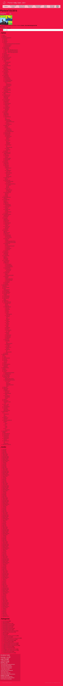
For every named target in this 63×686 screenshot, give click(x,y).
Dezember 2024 (5, 471)
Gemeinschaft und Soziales (7, 134)
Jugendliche (7, 107)
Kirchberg (8, 327)
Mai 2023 (4, 494)
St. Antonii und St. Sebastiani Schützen (8, 141)
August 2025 (5, 461)
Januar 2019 (4, 557)
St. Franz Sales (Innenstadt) (7, 100)
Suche (3, 35)
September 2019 (5, 548)
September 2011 (5, 616)
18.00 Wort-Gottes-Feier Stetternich (7, 670)
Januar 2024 (4, 484)
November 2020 (5, 531)
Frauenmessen (9, 265)
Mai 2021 (4, 523)
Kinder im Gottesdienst (8, 128)
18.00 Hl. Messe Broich (4, 671)
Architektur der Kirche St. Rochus (8, 193)
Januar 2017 (4, 587)
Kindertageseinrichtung (10, 241)
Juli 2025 (4, 462)
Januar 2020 (4, 543)
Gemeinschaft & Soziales (38, 6)
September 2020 (5, 533)
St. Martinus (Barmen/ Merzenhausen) (7, 231)
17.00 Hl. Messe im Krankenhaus (6, 668)
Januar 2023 (4, 499)
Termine (5, 40)
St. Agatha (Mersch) (6, 637)
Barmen (7, 308)
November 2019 (5, 545)
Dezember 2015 (5, 602)
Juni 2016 (4, 595)
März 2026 (4, 453)
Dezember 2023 (5, 486)
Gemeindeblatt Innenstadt (7, 624)
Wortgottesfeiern (9, 266)
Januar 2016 (4, 601)
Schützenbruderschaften (10, 380)
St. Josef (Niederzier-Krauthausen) (6, 219)
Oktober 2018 (5, 561)
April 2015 (4, 612)
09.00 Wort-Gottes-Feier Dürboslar (6, 676)
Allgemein (4, 622)
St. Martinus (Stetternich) (6, 76)
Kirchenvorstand (8, 45)
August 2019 (5, 549)
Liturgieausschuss (8, 80)
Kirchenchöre (7, 86)
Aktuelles (5, 39)
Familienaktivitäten (10, 131)
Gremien (5, 42)
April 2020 (4, 539)
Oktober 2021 (5, 517)
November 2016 (5, 589)
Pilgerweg (4, 634)
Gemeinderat (7, 77)
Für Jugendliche (7, 292)
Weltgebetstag (8, 373)
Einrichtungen (6, 48)
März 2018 (4, 570)
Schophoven (8, 334)
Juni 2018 (4, 566)
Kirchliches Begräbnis (6, 366)
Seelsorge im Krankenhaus (6, 436)
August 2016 (5, 593)
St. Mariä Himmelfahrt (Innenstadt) (6, 113)
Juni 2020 (4, 537)
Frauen (5, 371)
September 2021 (5, 518)
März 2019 (4, 555)
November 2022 (5, 501)
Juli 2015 (4, 609)
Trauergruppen (7, 406)
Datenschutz (10, 682)
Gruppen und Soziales (7, 210)
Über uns (6, 102)
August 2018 (5, 563)
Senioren (8, 247)
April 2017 (4, 583)
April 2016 (4, 598)
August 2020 (5, 534)
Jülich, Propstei (7, 321)
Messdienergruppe (10, 275)
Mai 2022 (4, 509)
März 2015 (4, 613)
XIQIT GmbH (58, 682)
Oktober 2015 (5, 605)
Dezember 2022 (5, 500)
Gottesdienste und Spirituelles (8, 205)
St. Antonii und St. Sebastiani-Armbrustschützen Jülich (10, 384)
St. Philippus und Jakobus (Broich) (7, 153)
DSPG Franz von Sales (7, 391)
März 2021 (4, 526)
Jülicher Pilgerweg (7, 302)
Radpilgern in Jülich (8, 345)
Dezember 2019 (5, 544)
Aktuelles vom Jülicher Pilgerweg (7, 304)
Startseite (4, 36)
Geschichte (7, 282)
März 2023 (4, 496)
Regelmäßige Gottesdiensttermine (10, 121)
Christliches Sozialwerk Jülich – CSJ (7, 402)
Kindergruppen (9, 130)
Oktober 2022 (5, 503)
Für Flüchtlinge (7, 375)
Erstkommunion (7, 358)
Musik (45, 6)
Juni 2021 (4, 522)
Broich (7, 310)
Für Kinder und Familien (6, 294)
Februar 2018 (5, 571)
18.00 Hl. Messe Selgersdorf (5, 672)
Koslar (7, 328)
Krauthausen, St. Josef (8, 330)
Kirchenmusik (7, 132)
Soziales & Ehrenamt (7, 109)
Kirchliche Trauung (6, 361)
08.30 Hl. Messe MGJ (4, 663)
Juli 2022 (4, 506)
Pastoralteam (6, 47)
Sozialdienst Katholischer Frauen (7, 397)
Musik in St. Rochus (7, 178)
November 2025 (5, 457)
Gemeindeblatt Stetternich (7, 628)
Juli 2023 (4, 492)
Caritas (5, 399)
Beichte (5, 362)
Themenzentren (7, 58)
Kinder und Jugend (7, 273)
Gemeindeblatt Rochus (6, 627)
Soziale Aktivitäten (8, 149)
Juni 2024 (4, 478)
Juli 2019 (4, 550)
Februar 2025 (5, 468)
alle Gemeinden (5, 621)
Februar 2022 (5, 512)
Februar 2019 (5, 556)
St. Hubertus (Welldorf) (6, 72)
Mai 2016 (4, 596)
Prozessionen (9, 237)
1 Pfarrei (6, 6)
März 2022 (4, 511)
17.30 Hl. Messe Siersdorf (5, 669)
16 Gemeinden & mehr (13, 6)
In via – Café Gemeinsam (6, 405)
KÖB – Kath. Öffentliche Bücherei (11, 49)
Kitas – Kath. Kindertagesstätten (11, 52)
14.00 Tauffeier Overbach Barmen (6, 666)
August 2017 (5, 578)
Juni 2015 (4, 610)
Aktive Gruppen (8, 158)
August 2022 (5, 505)
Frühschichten (6, 297)
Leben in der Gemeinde (7, 227)
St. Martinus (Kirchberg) (6, 253)
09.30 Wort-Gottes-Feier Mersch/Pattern (7, 677)
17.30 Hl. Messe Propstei (5, 658)
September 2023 (5, 489)
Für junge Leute (6, 426)
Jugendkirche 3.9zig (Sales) (7, 632)
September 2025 (5, 460)
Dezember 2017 (5, 573)
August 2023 (5, 490)
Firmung (5, 359)
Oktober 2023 (5, 488)
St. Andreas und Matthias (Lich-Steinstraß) (7, 96)
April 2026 (4, 451)
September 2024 (5, 475)
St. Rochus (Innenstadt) (6, 162)
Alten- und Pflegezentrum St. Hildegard (9, 190)
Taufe (5, 356)
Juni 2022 (4, 507)
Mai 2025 (4, 465)
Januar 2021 (4, 528)
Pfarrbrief (5, 41)
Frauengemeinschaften (9, 372)
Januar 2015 (4, 615)
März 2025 (4, 467)
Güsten (7, 311)
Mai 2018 (4, 567)
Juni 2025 (4, 464)
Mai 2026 (4, 450)
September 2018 (5, 562)
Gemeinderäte (7, 46)
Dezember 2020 (5, 529)
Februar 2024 (5, 483)
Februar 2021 (5, 527)
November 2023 (5, 487)
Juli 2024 (4, 477)
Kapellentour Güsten (8, 348)
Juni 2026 (4, 449)
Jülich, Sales (7, 326)
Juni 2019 (4, 551)
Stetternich (8, 337)
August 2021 (5, 520)
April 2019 (4, 554)
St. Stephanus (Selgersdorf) (6, 261)
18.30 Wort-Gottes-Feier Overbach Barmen (8, 674)
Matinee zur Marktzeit (6, 418)
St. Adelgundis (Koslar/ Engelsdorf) (6, 201)
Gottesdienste (8, 79)
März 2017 (4, 584)
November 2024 (5, 472)
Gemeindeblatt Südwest (7, 629)
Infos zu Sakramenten (8, 123)
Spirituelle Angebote (7, 166)
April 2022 (4, 510)
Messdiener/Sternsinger (11, 242)
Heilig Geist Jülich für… (6, 444)
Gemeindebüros (7, 433)
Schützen (8, 249)
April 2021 (4, 524)
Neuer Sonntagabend (6, 289)
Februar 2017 (5, 585)
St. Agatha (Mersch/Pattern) (7, 69)
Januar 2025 (4, 470)
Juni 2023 (4, 493)
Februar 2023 (5, 498)
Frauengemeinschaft (10, 246)
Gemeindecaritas (9, 278)
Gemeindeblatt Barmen (6, 623)
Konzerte (8, 271)
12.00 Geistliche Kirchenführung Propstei (8, 664)
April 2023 (4, 495)
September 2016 (5, 591)
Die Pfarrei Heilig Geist (6, 37)
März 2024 (4, 482)
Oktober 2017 (5, 576)
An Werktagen (6, 291)
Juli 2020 (4, 535)
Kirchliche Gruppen (7, 277)
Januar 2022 (4, 514)
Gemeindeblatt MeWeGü (7, 626)
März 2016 (4, 599)
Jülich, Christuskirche (9, 313)
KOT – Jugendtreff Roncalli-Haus (11, 51)
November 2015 (5, 604)
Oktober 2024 (5, 473)
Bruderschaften (7, 376)
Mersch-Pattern (7, 333)
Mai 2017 (4, 582)
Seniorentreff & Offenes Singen (8, 137)
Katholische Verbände (6, 389)
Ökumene (5, 387)
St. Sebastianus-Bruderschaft (8, 84)
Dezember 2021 (5, 515)
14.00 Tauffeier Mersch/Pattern (6, 665)
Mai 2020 (4, 538)
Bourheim (8, 309)
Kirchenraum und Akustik (8, 270)
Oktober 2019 (5, 546)
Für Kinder (6, 423)
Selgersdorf (8, 336)
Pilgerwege (7, 339)
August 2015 (5, 607)
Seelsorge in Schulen (6, 439)
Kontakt (5, 53)
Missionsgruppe (9, 280)
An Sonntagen (6, 287)
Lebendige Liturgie (7, 156)
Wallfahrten (6, 300)
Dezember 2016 (5, 588)
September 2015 (5, 606)
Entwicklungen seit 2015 (8, 63)
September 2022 (5, 504)
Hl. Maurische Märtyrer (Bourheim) (6, 257)
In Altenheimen (7, 296)
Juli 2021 (4, 521)
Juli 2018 (4, 565)
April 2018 (4, 568)
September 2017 (5, 577)
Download (3, 26)
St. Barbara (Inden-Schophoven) (7, 215)
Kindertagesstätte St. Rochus (9, 182)
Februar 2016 (5, 600)
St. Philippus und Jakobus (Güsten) (7, 89)
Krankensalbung (7, 364)
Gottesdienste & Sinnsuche (22, 6)
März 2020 (4, 540)
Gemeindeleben (8, 81)
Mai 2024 (4, 479)
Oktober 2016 (5, 590)
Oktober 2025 (5, 459)
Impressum (6, 56)
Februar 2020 (5, 542)
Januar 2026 (4, 455)
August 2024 (5, 476)
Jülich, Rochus (7, 323)
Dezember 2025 (5, 456)
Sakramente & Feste (30, 6)
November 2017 (5, 574)
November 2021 (5, 516)
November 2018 (5, 560)
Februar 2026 (5, 454)
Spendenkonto (6, 54)
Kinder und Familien (7, 105)
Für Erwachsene (7, 429)
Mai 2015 (4, 611)
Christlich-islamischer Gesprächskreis (7, 409)
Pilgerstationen (8, 306)
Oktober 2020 (5, 532)
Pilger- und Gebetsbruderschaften (9, 378)
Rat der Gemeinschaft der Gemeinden (12, 43)
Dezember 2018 (5, 559)
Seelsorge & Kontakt (52, 6)
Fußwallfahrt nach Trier (8, 171)
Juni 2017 (4, 581)
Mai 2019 (4, 552)
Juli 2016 (4, 594)
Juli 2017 (4, 579)
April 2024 (4, 481)
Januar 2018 (4, 572)
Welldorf (7, 338)
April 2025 (4, 466)
